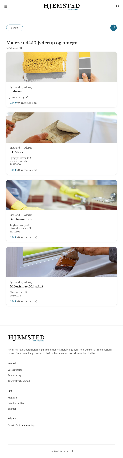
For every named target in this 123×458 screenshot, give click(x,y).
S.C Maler (16, 152)
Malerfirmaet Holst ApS (26, 286)
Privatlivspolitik (16, 403)
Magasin (12, 397)
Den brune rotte (21, 219)
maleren (16, 91)
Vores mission (15, 370)
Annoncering (14, 375)
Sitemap (12, 408)
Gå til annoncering (25, 425)
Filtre (14, 27)
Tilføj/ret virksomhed (19, 381)
